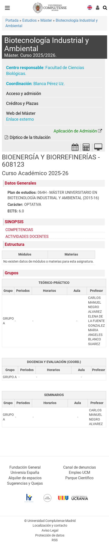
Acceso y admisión (23, 93)
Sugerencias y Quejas (25, 483)
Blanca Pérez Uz (48, 83)
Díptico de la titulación (30, 137)
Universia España (25, 472)
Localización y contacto (50, 526)
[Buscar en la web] (105, 7)
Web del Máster (20, 113)
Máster (46, 20)
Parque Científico (79, 478)
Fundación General (25, 467)
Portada (12, 20)
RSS (55, 540)
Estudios (29, 20)
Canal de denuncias (79, 467)
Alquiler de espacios (25, 478)
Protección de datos (49, 535)
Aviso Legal (50, 530)
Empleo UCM (79, 472)
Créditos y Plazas (22, 103)
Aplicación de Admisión (75, 131)
